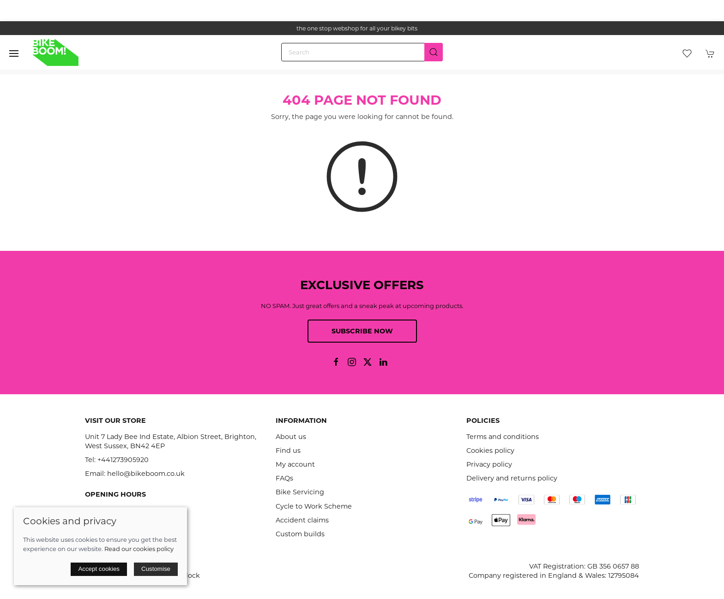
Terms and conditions (502, 437)
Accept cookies (99, 568)
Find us (288, 450)
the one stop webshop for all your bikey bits (362, 28)
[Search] (362, 52)
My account (295, 464)
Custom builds (300, 534)
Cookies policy (490, 450)
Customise (155, 568)
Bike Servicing (300, 492)
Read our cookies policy (139, 548)
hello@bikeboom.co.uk (146, 473)
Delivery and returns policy (511, 478)
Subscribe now (362, 331)
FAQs (284, 478)
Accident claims (302, 520)
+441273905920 (123, 460)
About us (291, 437)
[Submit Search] (433, 52)
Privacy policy (489, 464)
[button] (13, 53)
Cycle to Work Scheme (314, 506)
